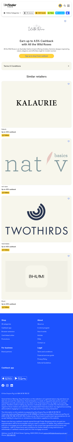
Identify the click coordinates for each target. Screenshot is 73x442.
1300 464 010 (11, 435)
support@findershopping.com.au (54, 433)
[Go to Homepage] (9, 6)
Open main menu (68, 6)
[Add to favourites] (65, 21)
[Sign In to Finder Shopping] (60, 6)
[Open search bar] (65, 6)
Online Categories (12, 13)
